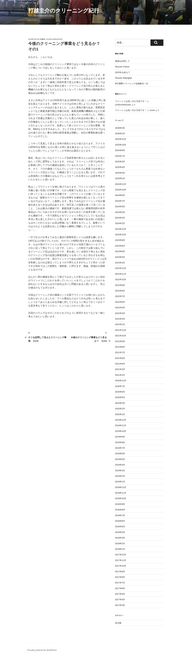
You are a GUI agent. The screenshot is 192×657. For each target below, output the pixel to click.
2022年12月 (120, 268)
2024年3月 (120, 218)
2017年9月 (120, 571)
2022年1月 (120, 324)
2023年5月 (120, 257)
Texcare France (122, 66)
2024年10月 (120, 189)
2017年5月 (120, 594)
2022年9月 (120, 285)
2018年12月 (120, 487)
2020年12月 (120, 380)
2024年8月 (120, 195)
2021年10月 (120, 335)
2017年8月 (120, 577)
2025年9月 (120, 150)
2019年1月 (120, 481)
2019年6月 (120, 453)
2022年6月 (120, 302)
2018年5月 (120, 526)
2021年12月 (120, 330)
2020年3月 (120, 403)
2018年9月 (120, 504)
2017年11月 (120, 560)
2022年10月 (120, 279)
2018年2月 (120, 543)
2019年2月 (120, 476)
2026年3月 (120, 128)
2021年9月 (120, 341)
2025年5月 (120, 161)
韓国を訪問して (122, 61)
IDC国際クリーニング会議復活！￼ (131, 83)
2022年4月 (120, 313)
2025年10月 (120, 145)
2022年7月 (120, 296)
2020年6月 (120, 392)
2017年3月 (120, 605)
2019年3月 (120, 470)
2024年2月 (120, 223)
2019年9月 (120, 436)
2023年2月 (120, 262)
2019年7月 (120, 448)
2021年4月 (120, 364)
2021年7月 (120, 352)
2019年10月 (120, 431)
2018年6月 (120, 521)
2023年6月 (120, 251)
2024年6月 (120, 206)
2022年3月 (120, 319)
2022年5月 (120, 307)
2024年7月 (120, 201)
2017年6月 (120, 588)
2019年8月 (120, 442)
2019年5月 (120, 459)
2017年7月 (120, 582)
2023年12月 (120, 229)
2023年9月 (120, 240)
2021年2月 (120, 375)
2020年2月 (120, 408)
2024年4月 (120, 212)
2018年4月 (120, 532)
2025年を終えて (122, 72)
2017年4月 (120, 599)
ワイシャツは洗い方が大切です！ (131, 101)
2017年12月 (120, 554)
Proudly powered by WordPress (42, 650)
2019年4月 (120, 465)
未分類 (118, 623)
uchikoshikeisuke (54, 39)
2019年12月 (120, 420)
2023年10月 (120, 234)
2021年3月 (120, 369)
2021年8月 (120, 347)
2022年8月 (120, 291)
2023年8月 (120, 246)
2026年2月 (120, 133)
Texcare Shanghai (123, 78)
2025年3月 (120, 173)
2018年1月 (120, 549)
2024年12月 (120, 184)
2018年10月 (120, 498)
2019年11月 (120, 425)
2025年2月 (120, 178)
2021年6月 (120, 358)
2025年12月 (120, 139)
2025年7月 (120, 156)
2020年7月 (120, 386)
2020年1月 (120, 414)
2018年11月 (120, 493)
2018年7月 (120, 515)
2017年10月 (120, 566)
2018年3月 (120, 538)
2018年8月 (120, 509)
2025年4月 (120, 167)
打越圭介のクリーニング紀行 (63, 11)
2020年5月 (120, 397)
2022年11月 (120, 274)
